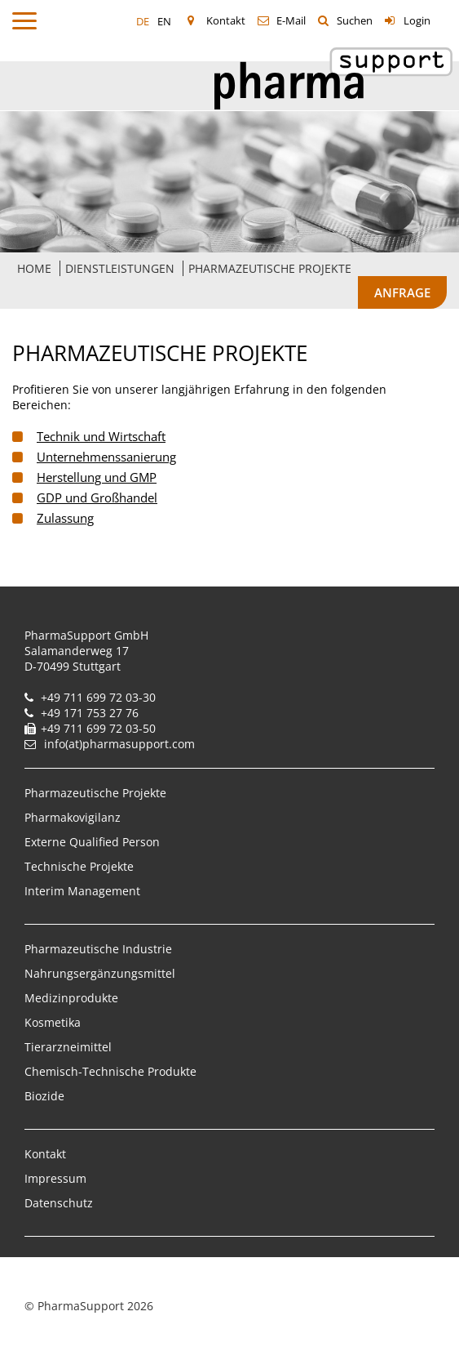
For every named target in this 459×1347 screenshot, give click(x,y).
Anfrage (402, 292)
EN (164, 21)
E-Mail (291, 20)
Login (417, 20)
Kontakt (225, 20)
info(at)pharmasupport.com (119, 744)
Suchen (355, 20)
